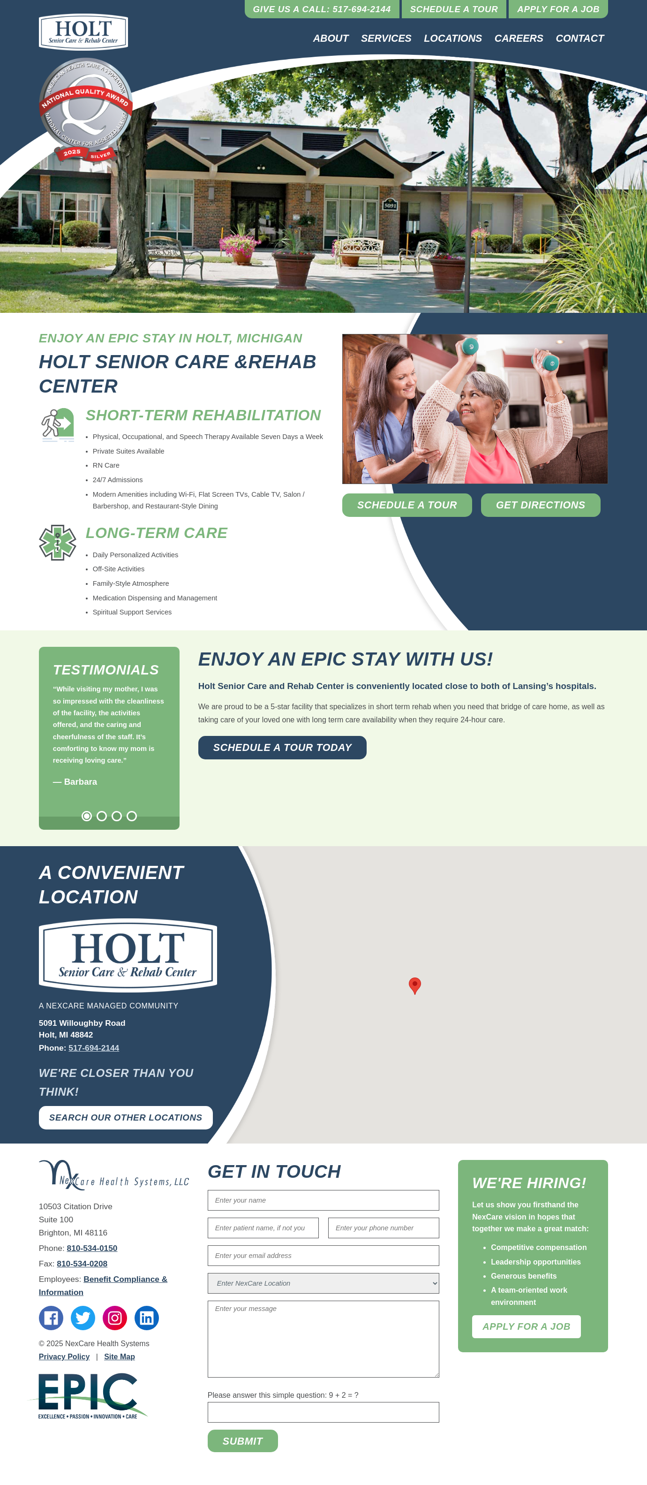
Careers (519, 38)
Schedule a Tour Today (282, 747)
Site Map (119, 1357)
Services (386, 38)
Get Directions (541, 505)
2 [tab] (102, 816)
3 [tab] (117, 816)
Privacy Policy (64, 1357)
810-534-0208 (82, 1263)
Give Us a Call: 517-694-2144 (322, 9)
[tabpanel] (109, 736)
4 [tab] (132, 816)
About (331, 38)
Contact (580, 38)
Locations (453, 38)
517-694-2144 (93, 1048)
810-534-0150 (92, 1248)
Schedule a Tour (454, 9)
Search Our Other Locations (126, 1117)
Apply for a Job (558, 9)
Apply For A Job (526, 1326)
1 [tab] (87, 816)
